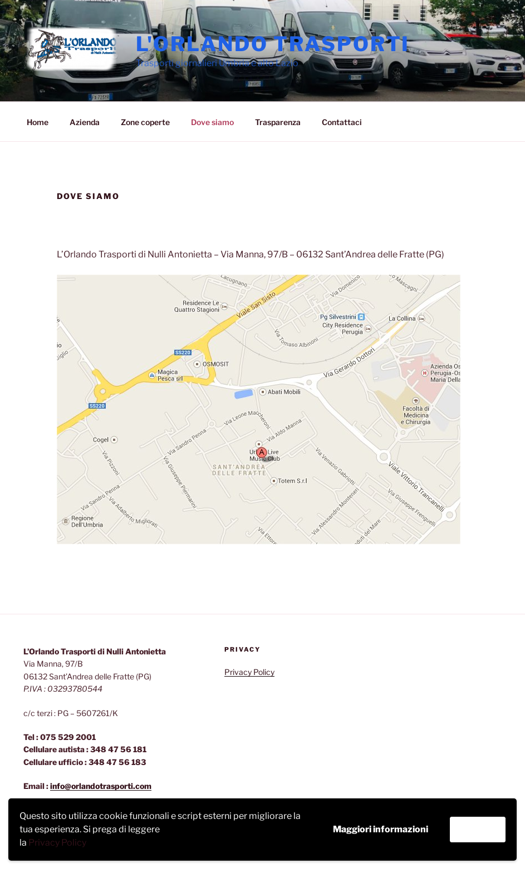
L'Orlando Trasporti (273, 44)
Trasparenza (278, 122)
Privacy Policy (57, 842)
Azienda (85, 122)
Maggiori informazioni (380, 829)
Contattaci (342, 122)
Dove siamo (212, 122)
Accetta (477, 829)
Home (37, 122)
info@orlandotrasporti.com (100, 786)
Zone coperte (145, 122)
